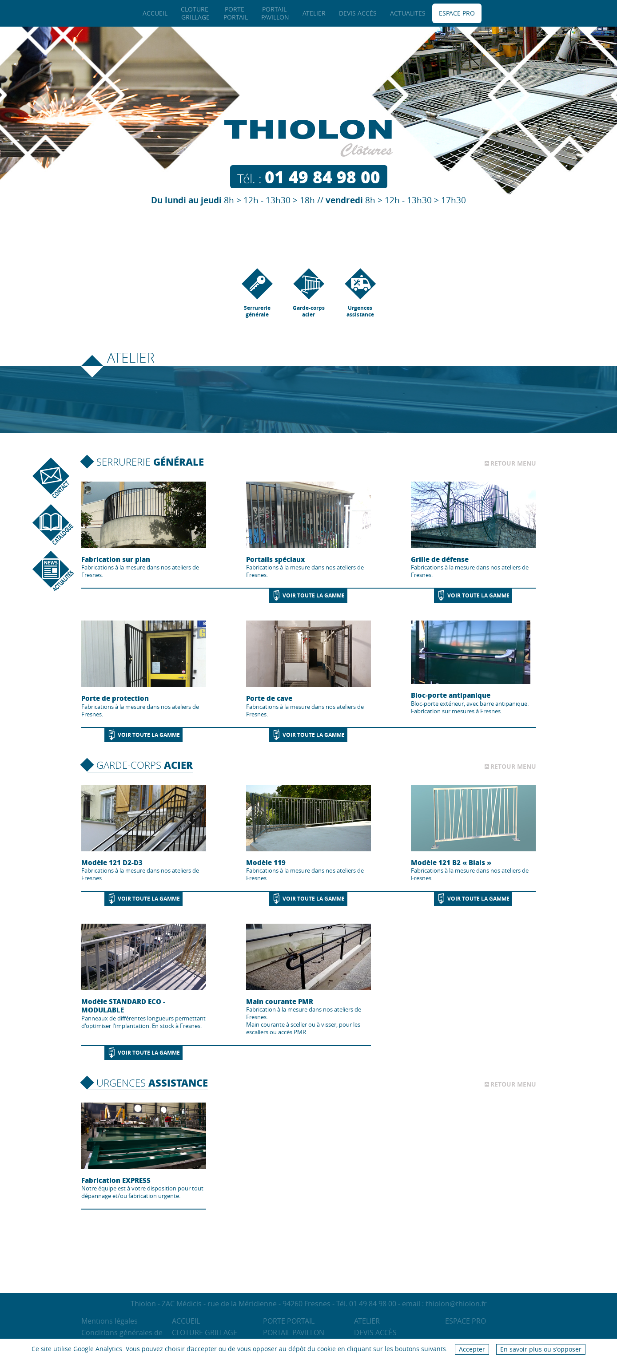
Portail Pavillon (293, 1332)
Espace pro (465, 1321)
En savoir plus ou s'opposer (540, 1349)
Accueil (186, 1321)
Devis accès (375, 1332)
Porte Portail (288, 1321)
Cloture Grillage (204, 1332)
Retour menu (513, 463)
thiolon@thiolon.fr (456, 1304)
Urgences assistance (360, 293)
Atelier (367, 1321)
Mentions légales (109, 1321)
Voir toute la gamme (314, 595)
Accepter (472, 1349)
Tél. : (308, 178)
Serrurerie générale (257, 293)
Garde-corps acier (309, 293)
